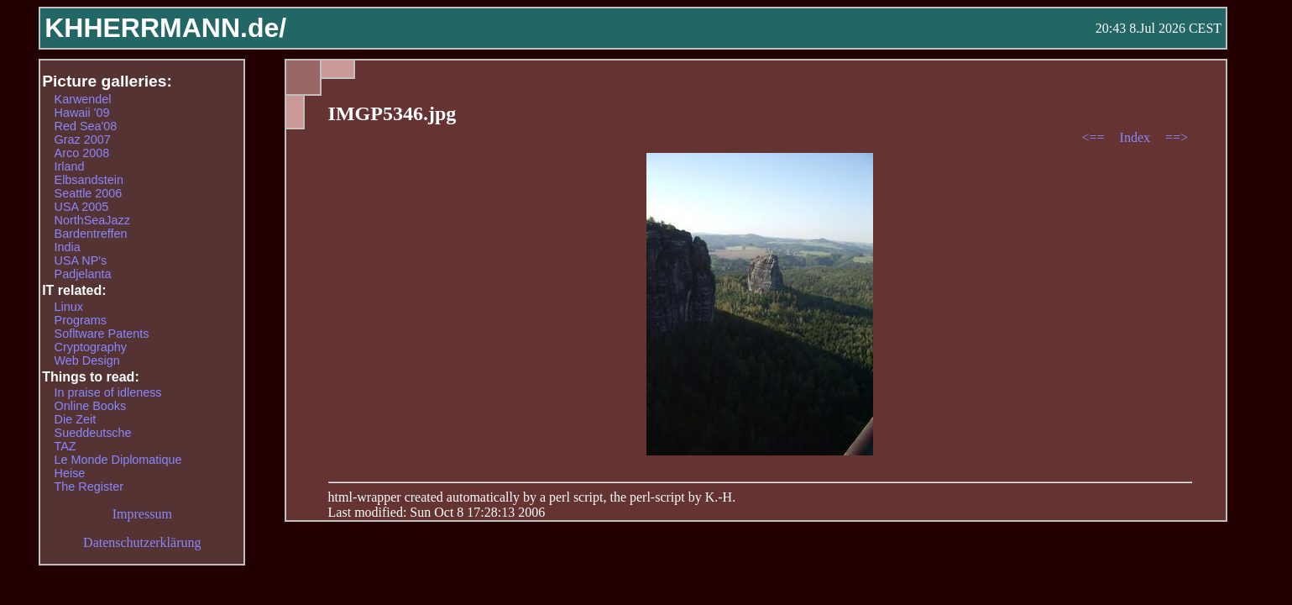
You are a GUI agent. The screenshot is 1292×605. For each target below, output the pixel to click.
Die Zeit (76, 419)
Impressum (142, 514)
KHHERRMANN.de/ (165, 28)
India (68, 247)
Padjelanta (83, 274)
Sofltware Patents (102, 333)
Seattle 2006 (89, 193)
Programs (81, 320)
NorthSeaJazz (92, 220)
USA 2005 (82, 206)
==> (1176, 137)
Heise (70, 473)
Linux (69, 306)
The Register (89, 486)
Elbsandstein (89, 180)
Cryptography (91, 347)
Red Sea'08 (86, 126)
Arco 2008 (82, 153)
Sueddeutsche (93, 432)
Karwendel (83, 99)
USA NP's (81, 260)
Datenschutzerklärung (142, 542)
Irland (70, 166)
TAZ (65, 446)
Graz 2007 (83, 139)
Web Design (87, 360)
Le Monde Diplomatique (118, 459)
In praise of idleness (108, 392)
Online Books (91, 406)
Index (1136, 137)
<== (1094, 137)
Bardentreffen (91, 233)
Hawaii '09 (82, 112)
